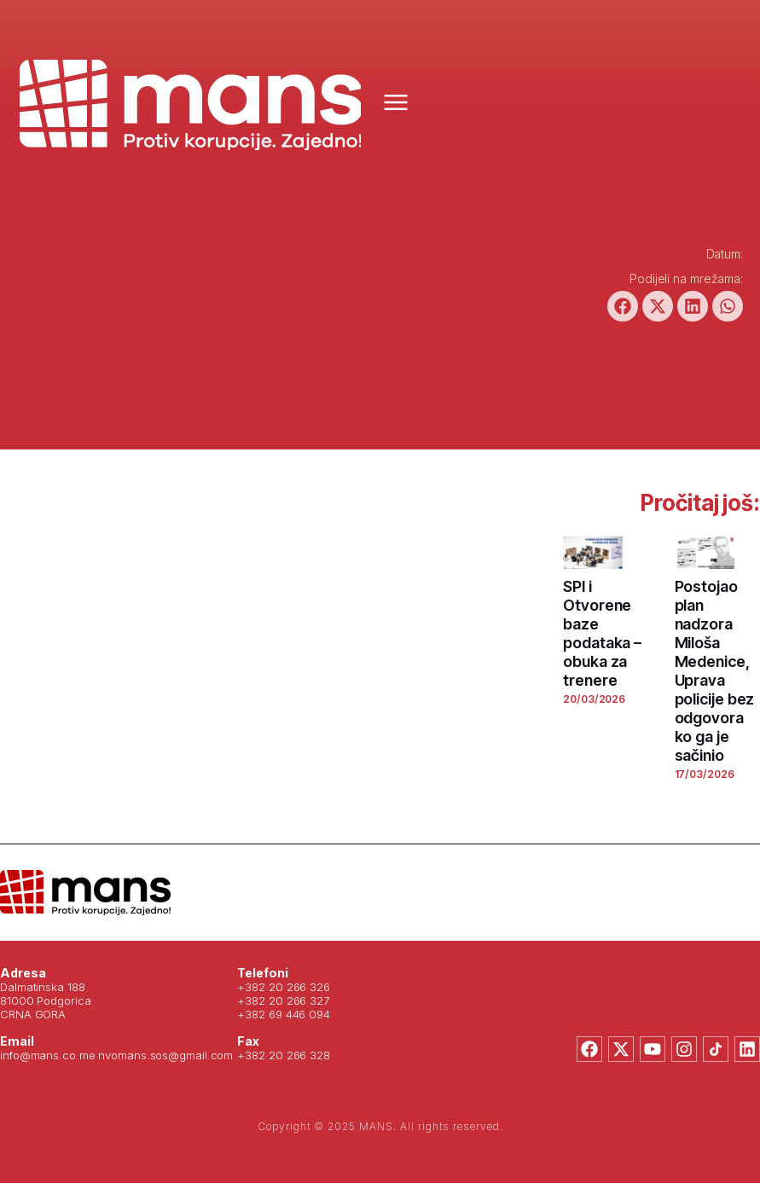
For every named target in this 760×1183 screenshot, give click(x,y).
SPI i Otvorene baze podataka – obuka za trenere (602, 633)
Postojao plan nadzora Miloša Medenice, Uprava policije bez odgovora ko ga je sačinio (715, 670)
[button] (622, 306)
